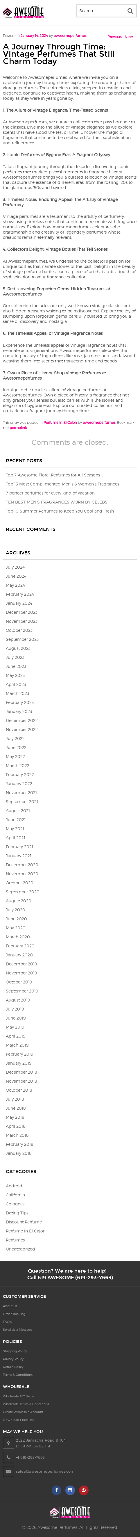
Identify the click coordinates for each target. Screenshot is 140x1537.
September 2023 (22, 639)
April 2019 (15, 1035)
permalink (18, 428)
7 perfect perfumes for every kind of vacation (50, 492)
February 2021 (19, 846)
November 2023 (21, 621)
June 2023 (16, 666)
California (15, 1194)
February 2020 (20, 945)
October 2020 (19, 882)
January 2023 (19, 711)
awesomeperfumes (70, 35)
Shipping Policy (15, 1351)
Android (14, 1185)
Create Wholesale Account (23, 1412)
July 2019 (15, 1008)
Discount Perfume (24, 1221)
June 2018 (16, 1108)
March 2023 (17, 693)
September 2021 (22, 801)
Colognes (15, 1203)
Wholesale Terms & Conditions (26, 1404)
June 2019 (16, 1017)
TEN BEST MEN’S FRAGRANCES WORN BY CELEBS (56, 501)
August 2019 (18, 999)
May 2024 (15, 585)
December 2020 (22, 864)
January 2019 (18, 1063)
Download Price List (18, 1420)
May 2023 (15, 675)
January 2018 (19, 1153)
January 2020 (19, 954)
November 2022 (22, 729)
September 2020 (23, 891)
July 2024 (15, 567)
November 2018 (21, 1081)
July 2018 (15, 1099)
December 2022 (22, 720)
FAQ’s (7, 1322)
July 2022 (15, 738)
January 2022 (19, 783)
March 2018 (17, 1135)
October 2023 (19, 630)
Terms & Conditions (18, 1375)
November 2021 (21, 792)
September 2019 (22, 990)
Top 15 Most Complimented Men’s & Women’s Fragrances (62, 483)
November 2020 (22, 873)
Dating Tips (17, 1212)
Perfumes (15, 1239)
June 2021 (16, 819)
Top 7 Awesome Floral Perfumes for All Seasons (53, 474)
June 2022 (16, 747)
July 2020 (15, 909)
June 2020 (16, 918)
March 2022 (17, 765)
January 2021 (18, 855)
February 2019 (19, 1054)
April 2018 (16, 1126)
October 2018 (19, 1090)
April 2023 (16, 684)
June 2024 (16, 576)
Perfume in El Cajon (60, 422)
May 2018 (15, 1117)
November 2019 (21, 972)
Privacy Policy (13, 1359)
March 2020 (18, 936)
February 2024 (20, 594)
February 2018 (19, 1144)
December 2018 (21, 1072)
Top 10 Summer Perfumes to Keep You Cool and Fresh (60, 510)
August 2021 (18, 810)
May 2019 (15, 1026)
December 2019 (21, 963)
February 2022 (20, 774)
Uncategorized (20, 1248)
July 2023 (15, 657)
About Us (10, 1306)
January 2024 (19, 603)
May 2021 (15, 828)
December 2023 (21, 612)
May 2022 (15, 756)
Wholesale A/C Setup (19, 1396)
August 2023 (18, 648)
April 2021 (15, 837)
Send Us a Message (17, 1330)
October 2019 (19, 981)
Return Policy (13, 1367)
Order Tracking (14, 1314)
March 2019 (17, 1045)
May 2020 (16, 927)
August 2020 (18, 900)
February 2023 (20, 702)
